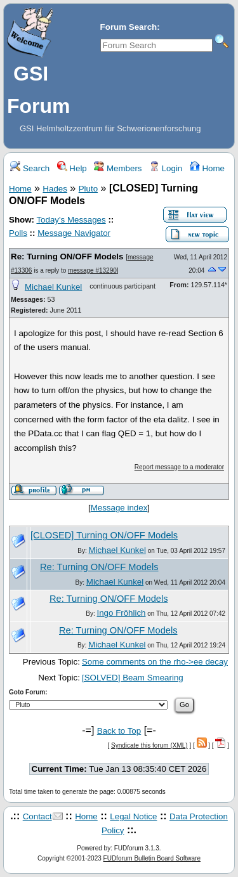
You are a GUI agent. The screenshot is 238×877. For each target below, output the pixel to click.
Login (165, 168)
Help (72, 168)
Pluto (88, 188)
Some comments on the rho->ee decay (155, 661)
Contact (37, 816)
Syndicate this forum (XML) (149, 745)
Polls (18, 233)
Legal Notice (133, 816)
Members (118, 168)
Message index (119, 507)
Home (207, 168)
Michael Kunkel (53, 287)
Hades (55, 188)
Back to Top (119, 731)
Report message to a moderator (179, 467)
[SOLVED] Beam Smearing (132, 677)
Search (30, 168)
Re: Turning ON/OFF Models (67, 256)
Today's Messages (70, 219)
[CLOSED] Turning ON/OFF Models (104, 535)
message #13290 (92, 270)
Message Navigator (73, 233)
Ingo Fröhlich (120, 613)
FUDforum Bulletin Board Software (152, 858)
